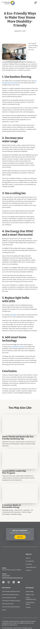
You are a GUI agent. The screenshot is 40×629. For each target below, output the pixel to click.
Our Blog (28, 607)
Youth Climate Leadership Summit (11, 591)
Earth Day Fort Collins (7, 603)
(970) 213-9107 (6, 575)
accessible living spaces (18, 346)
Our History (29, 564)
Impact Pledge (29, 591)
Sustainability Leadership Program (11, 600)
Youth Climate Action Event (9, 597)
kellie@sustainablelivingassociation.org (12, 577)
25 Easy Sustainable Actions (31, 598)
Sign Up (20, 537)
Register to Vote (30, 594)
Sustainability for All (31, 567)
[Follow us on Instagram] (9, 582)
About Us (28, 558)
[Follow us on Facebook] (4, 582)
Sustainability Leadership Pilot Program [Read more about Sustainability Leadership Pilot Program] (14, 472)
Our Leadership (30, 561)
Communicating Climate (30, 603)
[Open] (36, 3)
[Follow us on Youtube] (20, 582)
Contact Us (28, 570)
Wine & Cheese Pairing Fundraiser (11, 607)
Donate (4, 610)
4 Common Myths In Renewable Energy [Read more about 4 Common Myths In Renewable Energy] (11, 506)
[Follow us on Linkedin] (14, 582)
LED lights (13, 315)
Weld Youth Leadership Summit (10, 594)
